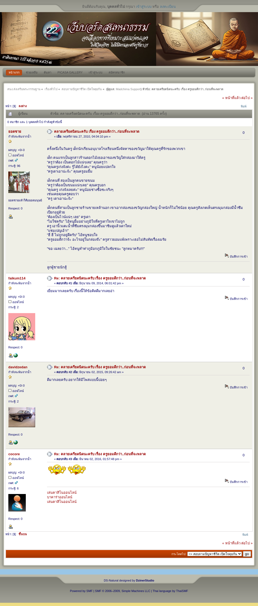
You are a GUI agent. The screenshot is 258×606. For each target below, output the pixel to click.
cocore (14, 454)
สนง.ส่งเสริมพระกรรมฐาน (24, 89)
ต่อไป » (247, 98)
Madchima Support (128, 89)
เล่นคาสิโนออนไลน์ (62, 493)
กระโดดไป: (178, 554)
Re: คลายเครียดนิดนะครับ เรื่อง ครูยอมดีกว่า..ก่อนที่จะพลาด (100, 278)
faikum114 (17, 278)
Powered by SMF (81, 591)
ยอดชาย (14, 131)
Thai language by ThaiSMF (170, 591)
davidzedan (17, 367)
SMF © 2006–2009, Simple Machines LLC (122, 591)
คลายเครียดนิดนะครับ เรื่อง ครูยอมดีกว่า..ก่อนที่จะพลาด (96, 131)
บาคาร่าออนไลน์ (59, 497)
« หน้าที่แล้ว (231, 98)
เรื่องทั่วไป (51, 89)
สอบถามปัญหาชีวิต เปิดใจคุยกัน (82, 89)
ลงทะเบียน (168, 7)
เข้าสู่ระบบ (144, 7)
